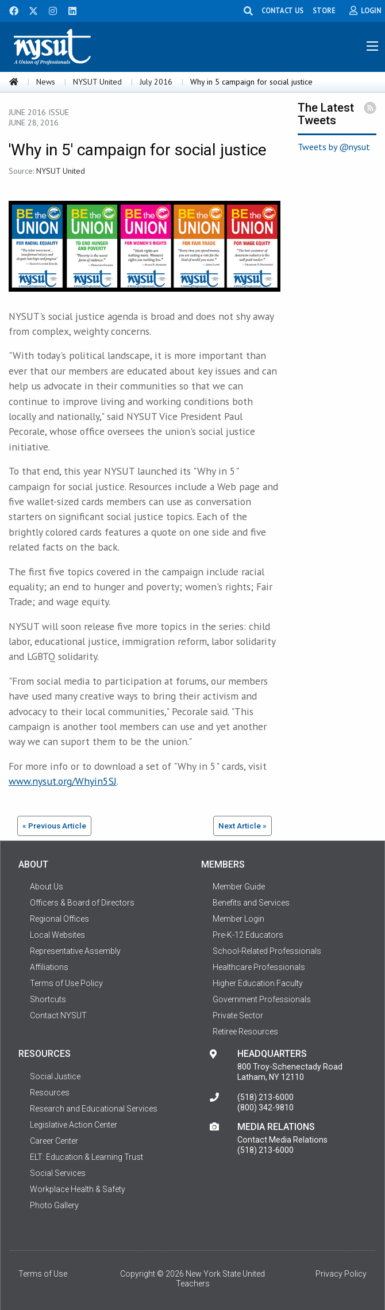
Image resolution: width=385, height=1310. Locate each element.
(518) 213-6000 (265, 1097)
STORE (324, 10)
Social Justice (55, 1076)
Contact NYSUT (58, 1015)
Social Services (58, 1173)
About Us (46, 886)
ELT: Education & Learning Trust (86, 1157)
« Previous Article (54, 825)
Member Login (238, 918)
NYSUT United (97, 82)
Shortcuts (48, 999)
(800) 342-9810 (265, 1107)
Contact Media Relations (282, 1139)
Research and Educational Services (93, 1108)
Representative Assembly (75, 951)
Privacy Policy (341, 1273)
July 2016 (156, 82)
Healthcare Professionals (259, 967)
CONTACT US (282, 10)
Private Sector (238, 1015)
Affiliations (49, 967)
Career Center (54, 1140)
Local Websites (57, 934)
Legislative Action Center (73, 1124)
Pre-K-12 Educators (248, 934)
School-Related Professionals (267, 951)
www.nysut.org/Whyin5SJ (63, 781)
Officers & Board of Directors (82, 902)
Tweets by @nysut (334, 146)
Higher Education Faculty (258, 983)
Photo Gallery (54, 1205)
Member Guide (239, 886)
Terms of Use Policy (66, 983)
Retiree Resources (245, 1031)
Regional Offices (59, 918)
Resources (50, 1092)
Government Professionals (262, 999)
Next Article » (242, 825)
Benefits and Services (251, 902)
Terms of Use (42, 1273)
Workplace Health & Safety (77, 1189)
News (45, 82)
